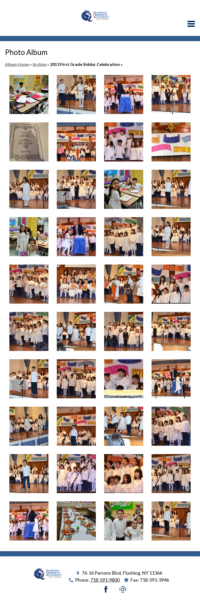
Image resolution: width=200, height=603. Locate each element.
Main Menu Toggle (191, 24)
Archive (39, 64)
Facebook (106, 589)
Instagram (123, 589)
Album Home (17, 64)
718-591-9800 (105, 580)
